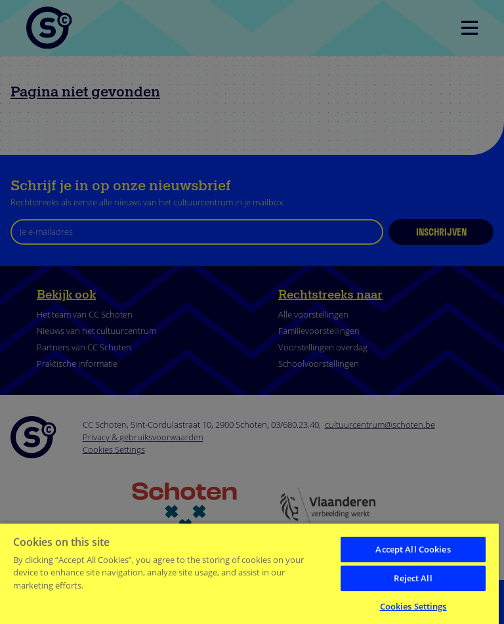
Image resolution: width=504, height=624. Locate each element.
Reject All (413, 578)
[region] (249, 573)
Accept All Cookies (412, 549)
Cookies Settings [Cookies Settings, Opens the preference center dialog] (413, 606)
